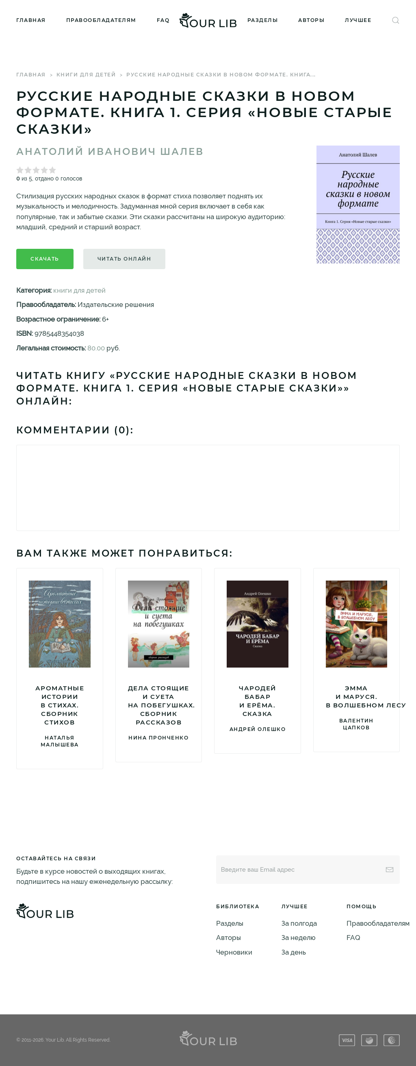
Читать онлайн (125, 259)
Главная (31, 20)
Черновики (234, 952)
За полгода (299, 923)
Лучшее (358, 20)
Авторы (311, 20)
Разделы (262, 20)
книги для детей (86, 75)
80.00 (96, 348)
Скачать (44, 259)
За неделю (299, 937)
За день (294, 952)
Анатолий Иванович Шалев (110, 151)
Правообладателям (101, 20)
